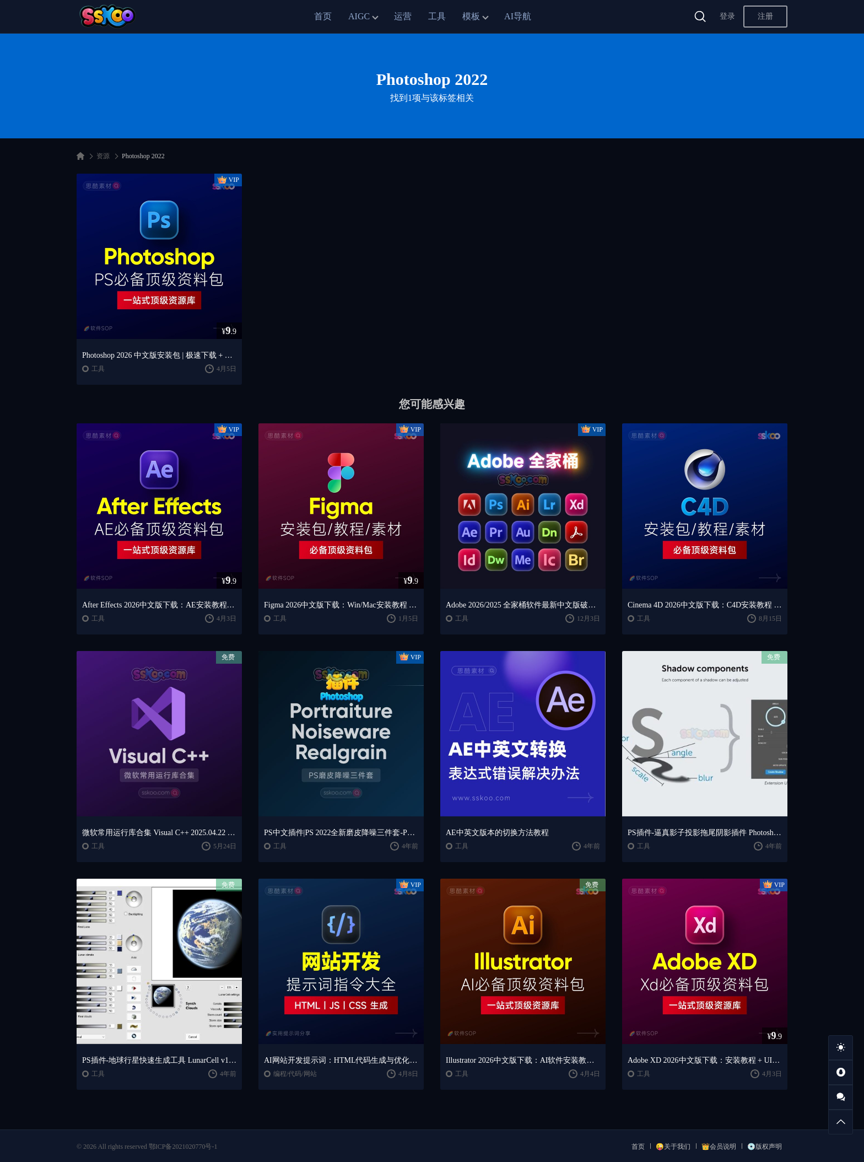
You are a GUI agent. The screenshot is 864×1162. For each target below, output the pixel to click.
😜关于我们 (673, 1146)
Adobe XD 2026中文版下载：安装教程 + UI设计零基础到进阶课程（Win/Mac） (705, 1060)
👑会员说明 (718, 1146)
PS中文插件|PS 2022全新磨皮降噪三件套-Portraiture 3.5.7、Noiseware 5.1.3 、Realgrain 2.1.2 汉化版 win (341, 833)
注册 (765, 16)
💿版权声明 (764, 1146)
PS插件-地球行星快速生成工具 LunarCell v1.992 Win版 (159, 1060)
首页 (323, 16)
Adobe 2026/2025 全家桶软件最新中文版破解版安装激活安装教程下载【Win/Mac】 (523, 605)
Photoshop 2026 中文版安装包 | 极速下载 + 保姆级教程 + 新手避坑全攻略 (159, 355)
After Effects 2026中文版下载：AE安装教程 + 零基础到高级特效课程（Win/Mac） (159, 605)
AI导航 (517, 16)
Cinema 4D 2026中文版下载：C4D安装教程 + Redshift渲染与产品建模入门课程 (705, 605)
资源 (103, 156)
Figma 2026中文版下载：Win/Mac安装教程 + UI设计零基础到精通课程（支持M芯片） (341, 605)
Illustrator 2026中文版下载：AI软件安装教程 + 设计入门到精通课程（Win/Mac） (523, 1060)
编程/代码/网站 (295, 1074)
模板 (471, 16)
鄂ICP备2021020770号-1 (183, 1146)
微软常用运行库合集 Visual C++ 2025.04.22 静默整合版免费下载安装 (159, 833)
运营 (403, 16)
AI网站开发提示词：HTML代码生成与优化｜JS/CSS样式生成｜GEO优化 (341, 1060)
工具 (437, 16)
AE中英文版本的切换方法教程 (497, 833)
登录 (727, 16)
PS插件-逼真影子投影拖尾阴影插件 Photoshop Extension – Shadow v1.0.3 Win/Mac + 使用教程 (705, 833)
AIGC (359, 16)
